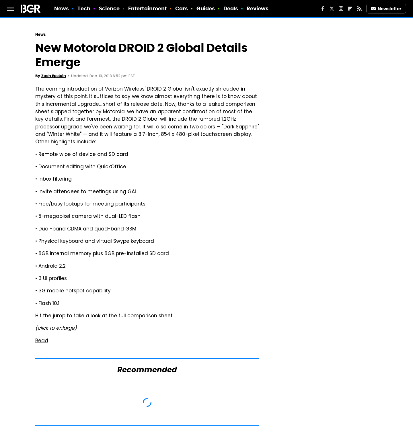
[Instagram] (341, 8)
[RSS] (359, 8)
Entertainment (147, 8)
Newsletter (386, 8)
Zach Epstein (53, 75)
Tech (83, 8)
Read (41, 341)
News (61, 8)
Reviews (258, 8)
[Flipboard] (350, 8)
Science (109, 8)
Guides (205, 8)
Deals (230, 8)
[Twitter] (332, 8)
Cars (181, 8)
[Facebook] (322, 8)
